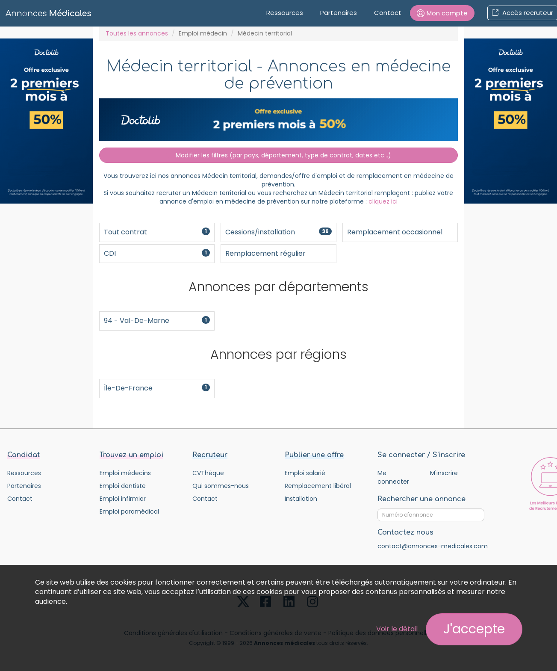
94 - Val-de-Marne (157, 320)
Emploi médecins (125, 473)
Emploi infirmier (123, 498)
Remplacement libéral (318, 486)
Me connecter (393, 477)
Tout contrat (157, 232)
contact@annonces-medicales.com (432, 546)
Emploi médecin (203, 33)
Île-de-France (157, 388)
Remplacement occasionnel (394, 232)
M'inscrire (444, 473)
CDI (157, 253)
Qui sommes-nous (220, 486)
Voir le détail (397, 629)
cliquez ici (383, 201)
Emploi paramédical (129, 511)
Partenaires (338, 12)
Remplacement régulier (265, 253)
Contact (387, 12)
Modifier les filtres (278, 155)
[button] (442, 13)
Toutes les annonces (137, 33)
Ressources (284, 12)
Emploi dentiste (123, 486)
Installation (301, 498)
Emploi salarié (305, 473)
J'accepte (474, 629)
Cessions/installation (278, 232)
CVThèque (208, 473)
